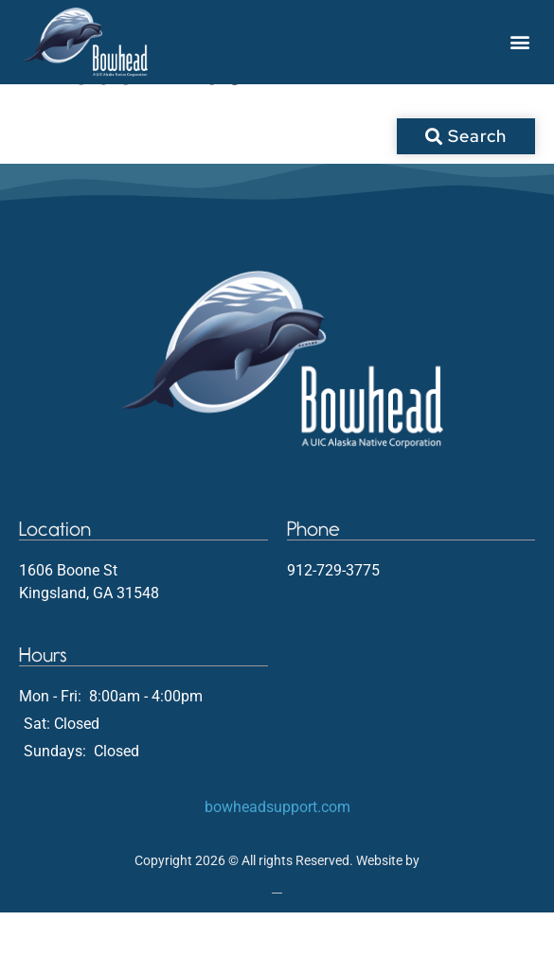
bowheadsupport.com (277, 850)
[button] (519, 42)
